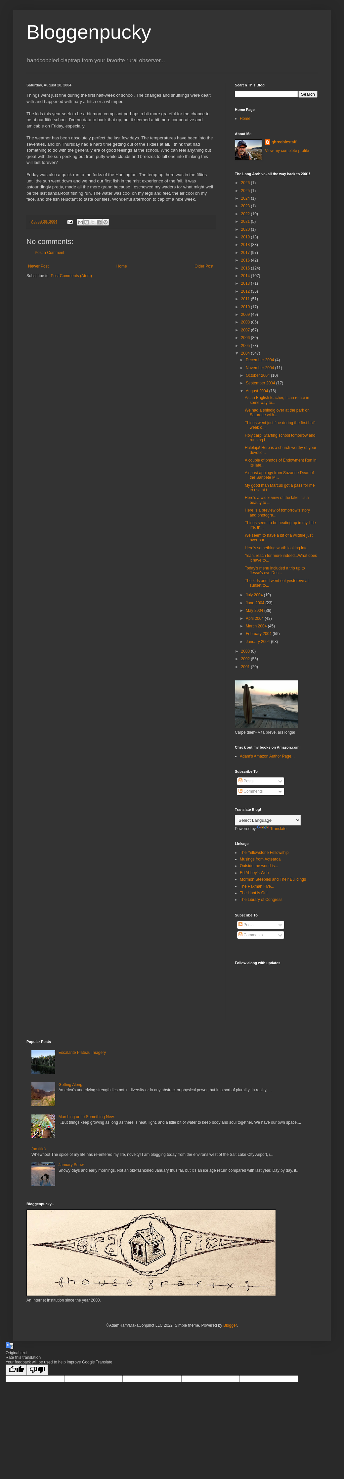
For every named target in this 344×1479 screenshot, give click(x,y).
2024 (246, 198)
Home (121, 266)
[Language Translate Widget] (268, 820)
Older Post (203, 266)
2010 (246, 307)
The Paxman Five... (257, 886)
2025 (246, 190)
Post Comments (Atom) (71, 275)
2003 (246, 651)
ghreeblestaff (284, 142)
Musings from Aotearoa (260, 859)
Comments (250, 791)
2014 (246, 275)
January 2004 (258, 641)
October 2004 (258, 375)
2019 (246, 237)
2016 (246, 260)
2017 (246, 252)
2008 (246, 322)
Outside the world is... (259, 865)
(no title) (38, 1149)
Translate (272, 828)
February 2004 (259, 633)
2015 (246, 268)
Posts (245, 781)
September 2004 (261, 383)
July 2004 (255, 595)
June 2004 (255, 603)
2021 (246, 221)
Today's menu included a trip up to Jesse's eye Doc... (275, 570)
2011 (246, 299)
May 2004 (255, 610)
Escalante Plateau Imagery (82, 1052)
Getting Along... (72, 1084)
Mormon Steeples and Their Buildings (273, 879)
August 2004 (257, 391)
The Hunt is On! (254, 893)
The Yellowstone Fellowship (264, 852)
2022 (246, 214)
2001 (246, 667)
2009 (246, 314)
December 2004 (260, 360)
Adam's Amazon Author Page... (267, 756)
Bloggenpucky (88, 32)
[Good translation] (16, 1369)
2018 (246, 244)
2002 (246, 659)
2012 (246, 291)
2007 (246, 330)
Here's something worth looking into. (277, 548)
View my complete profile (287, 150)
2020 (246, 229)
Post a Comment (49, 252)
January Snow (71, 1164)
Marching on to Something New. (87, 1116)
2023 (246, 206)
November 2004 (260, 368)
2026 (246, 182)
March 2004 (257, 626)
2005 (246, 345)
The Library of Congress (261, 899)
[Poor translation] (37, 1369)
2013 (246, 283)
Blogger (230, 1325)
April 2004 (255, 618)
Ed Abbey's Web (254, 872)
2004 (246, 353)
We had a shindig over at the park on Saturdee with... (277, 412)
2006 (246, 337)
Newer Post (38, 266)
